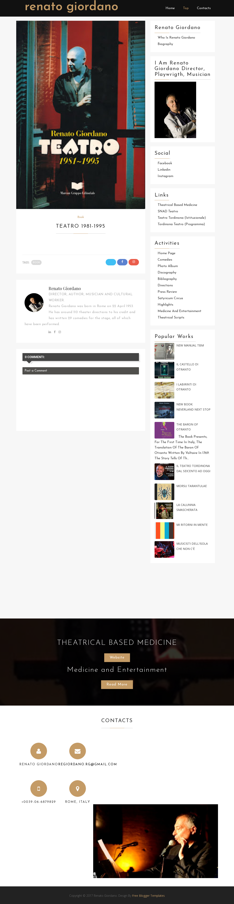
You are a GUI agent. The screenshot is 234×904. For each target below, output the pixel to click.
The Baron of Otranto (187, 426)
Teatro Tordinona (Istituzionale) (182, 218)
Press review (167, 292)
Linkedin (164, 169)
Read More (117, 685)
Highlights (165, 304)
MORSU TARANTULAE (191, 486)
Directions (165, 285)
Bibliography (167, 279)
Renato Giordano (71, 7)
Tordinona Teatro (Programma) (181, 224)
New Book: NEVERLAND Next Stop (193, 406)
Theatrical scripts (171, 317)
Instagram (165, 176)
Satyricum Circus (170, 298)
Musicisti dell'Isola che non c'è (192, 546)
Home (170, 8)
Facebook (165, 163)
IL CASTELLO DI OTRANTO (187, 366)
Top (186, 8)
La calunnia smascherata (186, 507)
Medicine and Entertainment (179, 311)
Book (80, 217)
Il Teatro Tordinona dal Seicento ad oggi (193, 468)
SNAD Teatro (168, 211)
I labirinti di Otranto (186, 386)
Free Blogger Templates (148, 896)
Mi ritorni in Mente (192, 525)
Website (117, 658)
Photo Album (168, 266)
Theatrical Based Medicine (177, 205)
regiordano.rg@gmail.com (87, 764)
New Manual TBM (190, 345)
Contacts (204, 8)
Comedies (165, 259)
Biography (165, 44)
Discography (167, 272)
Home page (166, 253)
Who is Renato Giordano (176, 37)
